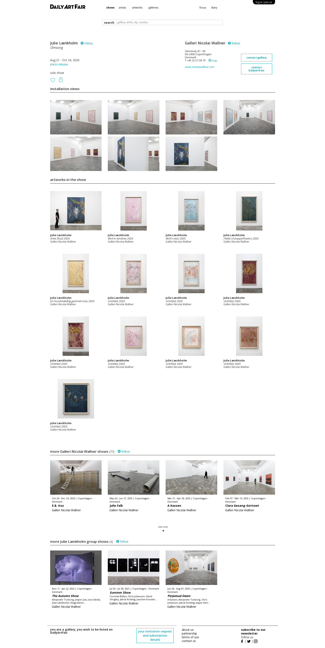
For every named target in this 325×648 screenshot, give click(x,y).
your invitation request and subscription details (155, 635)
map (213, 60)
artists (122, 7)
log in (264, 2)
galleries (153, 7)
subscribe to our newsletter (253, 631)
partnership (189, 633)
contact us (189, 641)
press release (59, 64)
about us (188, 630)
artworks (137, 7)
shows (110, 7)
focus (203, 7)
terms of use (190, 637)
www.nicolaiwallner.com (200, 67)
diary (214, 7)
